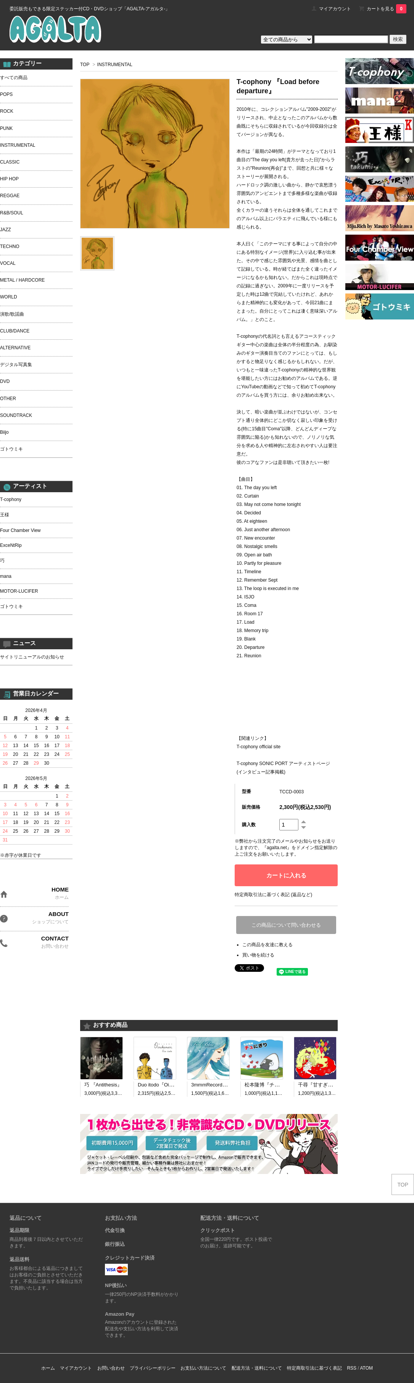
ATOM (366, 1368)
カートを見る (386, 8)
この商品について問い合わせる (286, 925)
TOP (84, 64)
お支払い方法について (203, 1368)
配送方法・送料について (257, 1368)
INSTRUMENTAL (114, 64)
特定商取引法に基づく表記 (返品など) (273, 894)
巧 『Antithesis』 (103, 1085)
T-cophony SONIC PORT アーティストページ (283, 763)
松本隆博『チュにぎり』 (272, 1085)
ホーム (48, 1368)
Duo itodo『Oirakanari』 (165, 1085)
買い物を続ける (258, 955)
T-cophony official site (258, 746)
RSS (351, 1368)
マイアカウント (335, 8)
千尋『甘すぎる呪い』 (323, 1085)
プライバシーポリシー (153, 1368)
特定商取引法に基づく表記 (314, 1368)
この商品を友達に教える (267, 944)
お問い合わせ (111, 1368)
